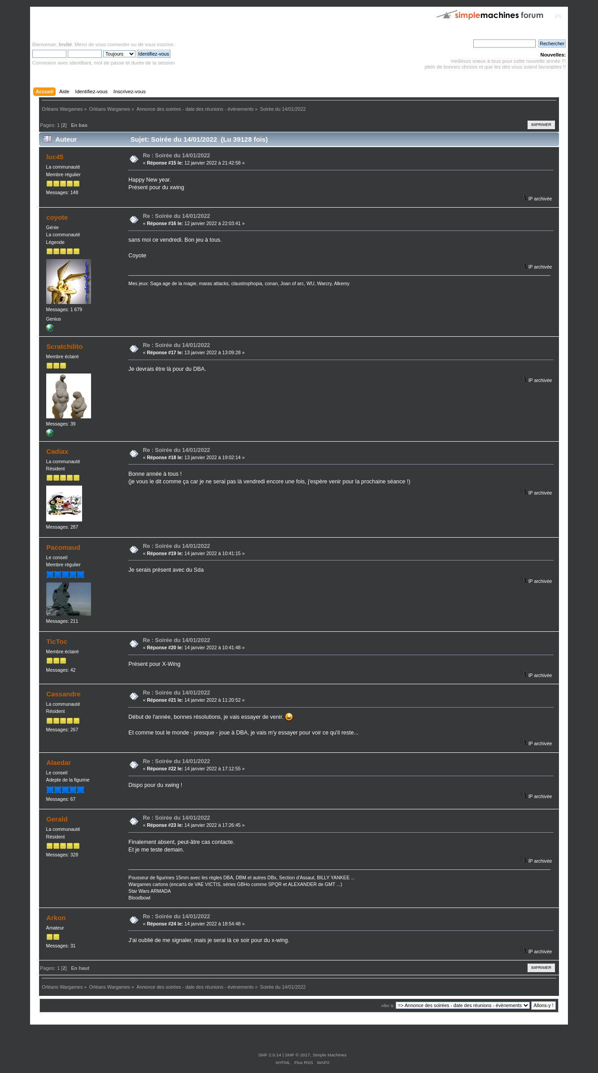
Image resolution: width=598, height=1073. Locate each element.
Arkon (55, 917)
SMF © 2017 (297, 1054)
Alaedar (58, 762)
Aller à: (387, 1005)
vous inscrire (159, 44)
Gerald (56, 819)
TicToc (56, 641)
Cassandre (63, 694)
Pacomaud (63, 547)
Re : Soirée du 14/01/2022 (176, 155)
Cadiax (57, 451)
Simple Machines (330, 1054)
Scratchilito (64, 346)
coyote (57, 217)
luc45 (54, 157)
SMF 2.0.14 (269, 1054)
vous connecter (113, 44)
